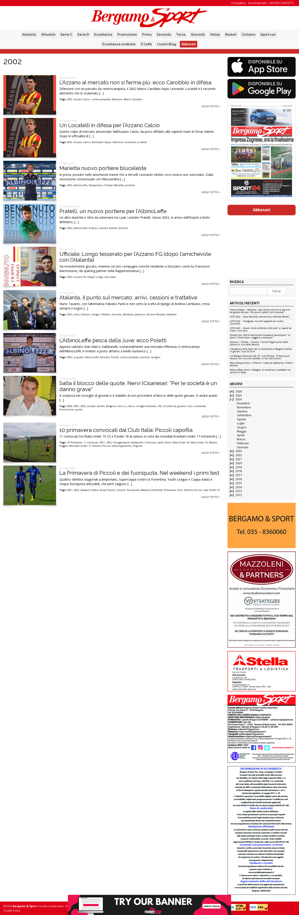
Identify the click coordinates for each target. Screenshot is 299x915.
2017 (239, 475)
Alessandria (95, 185)
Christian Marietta (113, 185)
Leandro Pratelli (107, 228)
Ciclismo (248, 34)
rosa (205, 490)
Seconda (164, 34)
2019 (239, 467)
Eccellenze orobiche (119, 44)
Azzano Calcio (82, 99)
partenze (139, 314)
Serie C (66, 34)
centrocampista (101, 99)
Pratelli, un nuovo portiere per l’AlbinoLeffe (113, 211)
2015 (239, 483)
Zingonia (137, 445)
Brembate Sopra (101, 142)
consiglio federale (146, 406)
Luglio (241, 423)
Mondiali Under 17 (80, 445)
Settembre (244, 415)
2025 (239, 395)
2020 (239, 463)
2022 (239, 455)
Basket (230, 34)
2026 (239, 391)
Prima (147, 34)
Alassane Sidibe (89, 490)
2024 (238, 399)
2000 (69, 406)
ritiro (179, 490)
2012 (239, 495)
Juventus (145, 357)
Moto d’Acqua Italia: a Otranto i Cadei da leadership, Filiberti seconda (261, 364)
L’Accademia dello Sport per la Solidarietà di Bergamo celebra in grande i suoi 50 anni (261, 350)
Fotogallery (239, 3)
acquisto (79, 357)
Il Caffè (146, 44)
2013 (239, 491)
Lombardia (199, 406)
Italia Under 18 (180, 442)
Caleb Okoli (164, 442)
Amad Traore (107, 490)
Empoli (93, 228)
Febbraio (243, 443)
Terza (181, 34)
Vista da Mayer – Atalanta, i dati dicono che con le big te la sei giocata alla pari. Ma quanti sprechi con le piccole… (260, 311)
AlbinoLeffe (80, 185)
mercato (117, 314)
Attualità (48, 34)
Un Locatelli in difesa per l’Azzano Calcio (109, 125)
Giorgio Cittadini (100, 314)
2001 (76, 406)
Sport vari (268, 34)
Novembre (244, 407)
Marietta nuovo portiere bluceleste (102, 168)
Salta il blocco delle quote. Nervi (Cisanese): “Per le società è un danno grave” (138, 386)
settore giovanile (121, 445)
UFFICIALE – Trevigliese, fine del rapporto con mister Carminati (257, 322)
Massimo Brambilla (151, 490)
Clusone (121, 490)
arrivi (76, 314)
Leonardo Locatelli (136, 142)
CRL (160, 406)
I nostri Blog (166, 44)
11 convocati (90, 442)
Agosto (241, 419)
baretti (101, 406)
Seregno (155, 357)
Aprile (241, 435)
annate (91, 406)
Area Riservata (257, 3)
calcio (130, 406)
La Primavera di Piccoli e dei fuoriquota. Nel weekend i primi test (139, 473)
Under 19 (214, 490)
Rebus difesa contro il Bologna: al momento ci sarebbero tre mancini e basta (260, 371)
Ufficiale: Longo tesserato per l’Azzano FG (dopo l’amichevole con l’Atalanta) (135, 257)
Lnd (189, 406)
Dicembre (243, 403)
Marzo (241, 439)
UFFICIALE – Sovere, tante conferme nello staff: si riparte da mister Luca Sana (260, 329)
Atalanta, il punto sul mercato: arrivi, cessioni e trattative (128, 297)
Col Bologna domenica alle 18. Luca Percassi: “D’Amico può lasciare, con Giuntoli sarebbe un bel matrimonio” (260, 357)
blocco (122, 406)
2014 (239, 487)
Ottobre (242, 411)
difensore (116, 99)
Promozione (127, 34)
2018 (239, 471)
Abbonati (188, 44)
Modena (128, 314)
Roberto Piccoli (101, 445)
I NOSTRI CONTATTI (281, 3)
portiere (130, 185)
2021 (239, 459)
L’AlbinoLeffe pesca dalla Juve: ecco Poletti (112, 340)
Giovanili (198, 34)
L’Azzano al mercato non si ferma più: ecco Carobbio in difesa (135, 82)
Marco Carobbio (133, 99)
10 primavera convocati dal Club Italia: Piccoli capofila (126, 430)
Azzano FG (80, 277)
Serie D (83, 34)
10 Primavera (74, 442)
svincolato (110, 277)
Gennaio (242, 447)
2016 (239, 479)
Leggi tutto (211, 106)
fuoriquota (133, 490)
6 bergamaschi (121, 442)
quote (78, 409)
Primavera (170, 490)
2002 (69, 99)
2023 (239, 451)
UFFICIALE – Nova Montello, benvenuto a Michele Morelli (259, 317)
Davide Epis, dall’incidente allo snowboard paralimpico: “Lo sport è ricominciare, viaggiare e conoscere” (260, 336)
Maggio (242, 431)
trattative (171, 314)
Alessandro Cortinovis (143, 442)
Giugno (242, 427)
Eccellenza (103, 34)
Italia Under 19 (199, 442)
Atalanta (29, 34)
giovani (182, 406)
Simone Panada (155, 314)
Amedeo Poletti (109, 357)
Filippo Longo (95, 277)
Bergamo (111, 406)
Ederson (85, 314)
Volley (215, 34)
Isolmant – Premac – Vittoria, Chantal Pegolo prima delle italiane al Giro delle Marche (259, 343)
